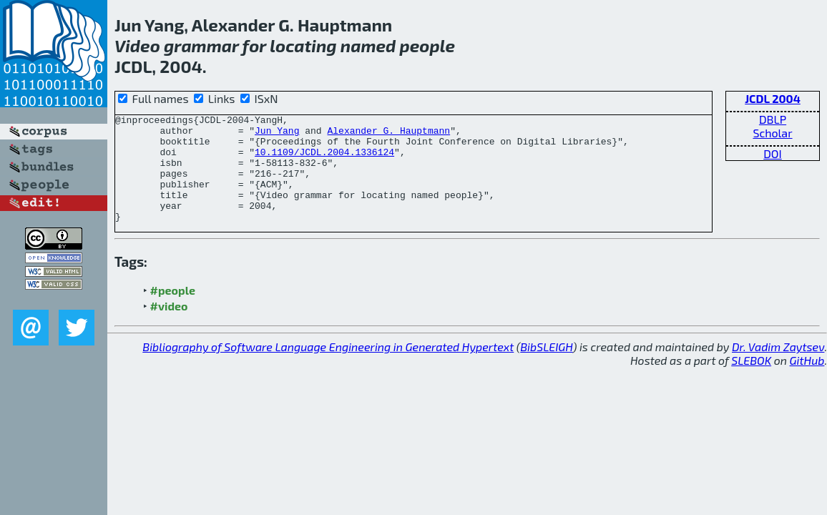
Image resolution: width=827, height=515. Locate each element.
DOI (772, 153)
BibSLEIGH (546, 368)
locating (303, 45)
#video (169, 327)
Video (137, 45)
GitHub (807, 381)
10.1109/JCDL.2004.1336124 (324, 160)
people (427, 45)
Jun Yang (277, 134)
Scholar (772, 132)
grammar (201, 45)
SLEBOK (751, 381)
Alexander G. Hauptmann (388, 134)
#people (172, 311)
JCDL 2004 (773, 98)
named (368, 45)
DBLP (772, 119)
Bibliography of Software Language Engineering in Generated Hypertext (328, 368)
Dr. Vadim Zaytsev (778, 368)
